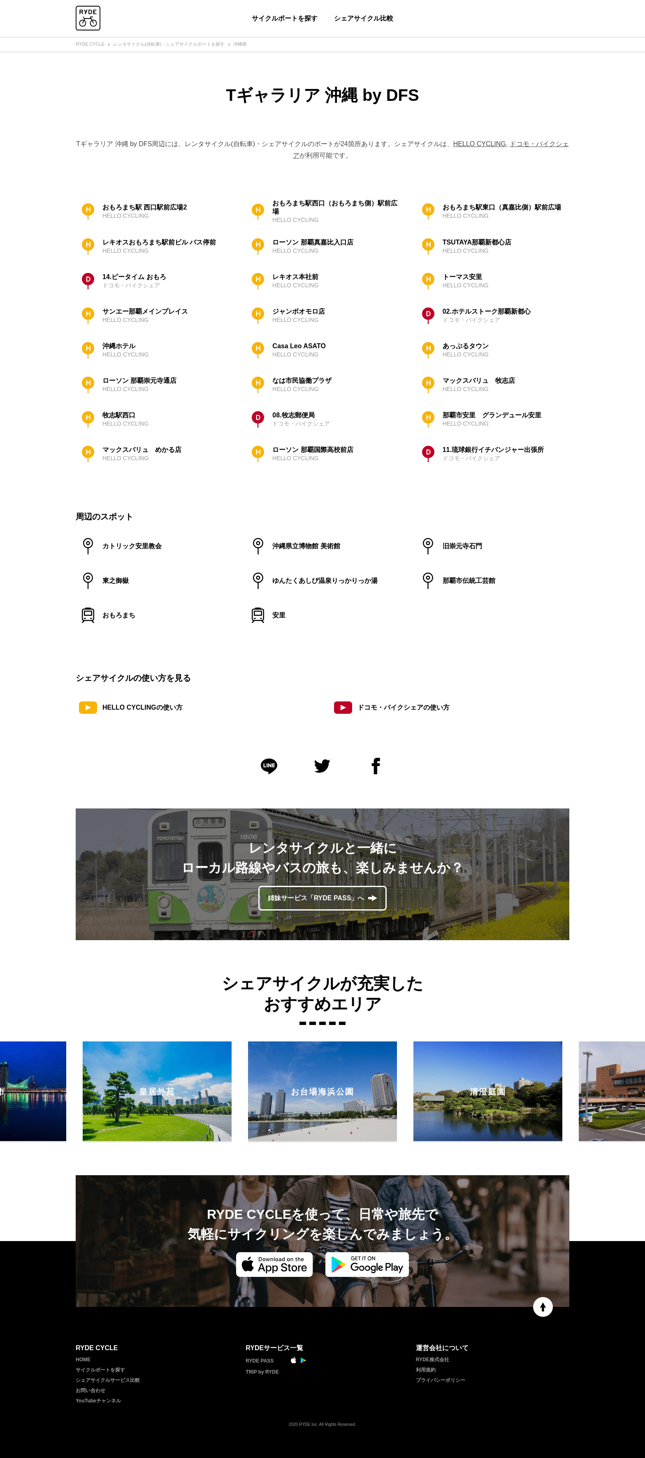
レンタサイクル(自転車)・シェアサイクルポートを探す (169, 44)
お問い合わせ (90, 1390)
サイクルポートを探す (285, 18)
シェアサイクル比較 (363, 18)
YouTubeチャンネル (98, 1401)
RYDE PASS (260, 1361)
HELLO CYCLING (479, 143)
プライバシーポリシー (440, 1380)
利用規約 (426, 1370)
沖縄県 (240, 44)
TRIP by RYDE (262, 1372)
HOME (83, 1360)
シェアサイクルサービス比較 (108, 1380)
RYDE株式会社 (432, 1360)
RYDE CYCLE (90, 44)
